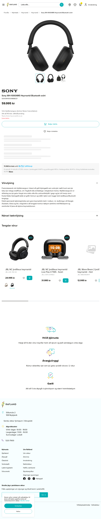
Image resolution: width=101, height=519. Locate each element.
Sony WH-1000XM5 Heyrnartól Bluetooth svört (56, 13)
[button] (18, 506)
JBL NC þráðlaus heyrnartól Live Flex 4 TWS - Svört (54, 270)
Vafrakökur (95, 505)
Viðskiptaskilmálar (83, 505)
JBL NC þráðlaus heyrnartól (18, 269)
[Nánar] (11, 171)
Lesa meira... (6, 118)
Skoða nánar (24, 500)
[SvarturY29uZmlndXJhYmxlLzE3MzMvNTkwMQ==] (12, 285)
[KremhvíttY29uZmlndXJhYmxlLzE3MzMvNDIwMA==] (6, 285)
